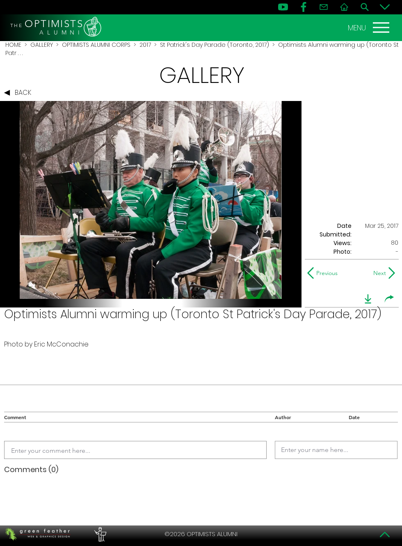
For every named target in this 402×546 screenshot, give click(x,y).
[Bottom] (385, 7)
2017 (145, 45)
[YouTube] (283, 7)
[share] (389, 299)
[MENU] (369, 27)
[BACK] (19, 93)
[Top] (385, 534)
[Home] (344, 7)
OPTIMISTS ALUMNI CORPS (96, 45)
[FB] (304, 7)
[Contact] (324, 7)
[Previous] (324, 273)
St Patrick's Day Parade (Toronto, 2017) (214, 45)
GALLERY (41, 45)
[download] (368, 299)
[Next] (378, 273)
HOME (13, 45)
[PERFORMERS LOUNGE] (99, 534)
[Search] (365, 7)
